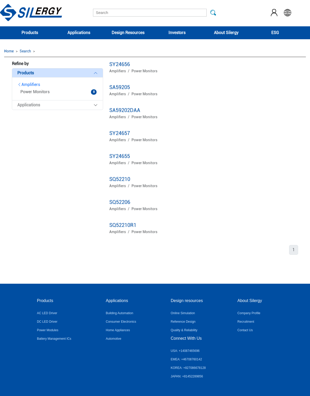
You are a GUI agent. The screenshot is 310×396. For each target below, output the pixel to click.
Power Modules (47, 330)
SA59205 (119, 87)
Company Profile (248, 313)
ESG (275, 32)
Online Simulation (183, 313)
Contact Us (245, 330)
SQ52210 (119, 179)
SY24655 (119, 156)
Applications (78, 32)
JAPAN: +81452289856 (187, 376)
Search (25, 51)
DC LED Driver (47, 321)
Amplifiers (28, 84)
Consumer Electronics (121, 321)
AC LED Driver (47, 313)
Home (9, 51)
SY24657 (119, 133)
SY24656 (119, 64)
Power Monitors (144, 71)
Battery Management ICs (54, 338)
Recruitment (245, 321)
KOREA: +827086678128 (188, 368)
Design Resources (128, 32)
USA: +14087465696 (185, 351)
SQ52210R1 (122, 225)
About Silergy (226, 32)
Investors (176, 32)
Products (29, 32)
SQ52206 (119, 202)
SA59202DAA (124, 110)
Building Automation (119, 313)
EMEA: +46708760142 (186, 359)
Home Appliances (118, 330)
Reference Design (183, 321)
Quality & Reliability (184, 330)
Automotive (113, 338)
